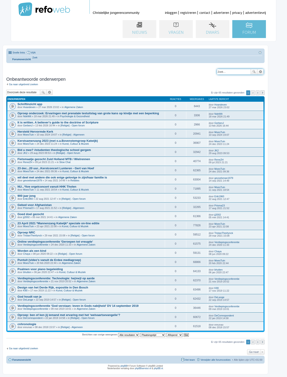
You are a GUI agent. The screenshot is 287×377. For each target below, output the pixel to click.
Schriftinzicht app (29, 104)
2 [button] (253, 92)
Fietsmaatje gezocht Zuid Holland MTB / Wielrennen (53, 159)
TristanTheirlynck (32, 235)
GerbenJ (28, 125)
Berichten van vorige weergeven (110, 334)
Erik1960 (28, 198)
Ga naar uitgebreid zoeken (23, 84)
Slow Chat (65, 162)
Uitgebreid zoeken (260, 71)
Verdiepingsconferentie (35, 244)
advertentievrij (255, 13)
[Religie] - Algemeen (73, 134)
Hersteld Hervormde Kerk (35, 131)
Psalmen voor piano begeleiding (40, 269)
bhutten (27, 272)
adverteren (221, 13)
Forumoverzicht (21, 359)
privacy (237, 13)
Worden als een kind (31, 250)
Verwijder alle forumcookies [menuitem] (215, 359)
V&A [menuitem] (33, 52)
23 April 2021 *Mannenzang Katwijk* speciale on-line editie (58, 223)
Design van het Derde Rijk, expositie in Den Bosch (52, 287)
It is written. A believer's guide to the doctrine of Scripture (57, 122)
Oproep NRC (26, 232)
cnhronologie (26, 324)
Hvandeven (29, 107)
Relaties (74, 180)
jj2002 (26, 217)
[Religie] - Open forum (73, 125)
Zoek (254, 71)
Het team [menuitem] (190, 359)
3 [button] (257, 92)
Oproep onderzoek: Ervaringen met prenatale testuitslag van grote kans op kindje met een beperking (88, 113)
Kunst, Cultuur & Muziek (75, 143)
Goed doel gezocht (30, 214)
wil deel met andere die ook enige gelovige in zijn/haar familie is (62, 177)
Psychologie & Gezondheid (75, 116)
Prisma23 (28, 208)
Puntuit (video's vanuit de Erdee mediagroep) (49, 260)
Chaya (26, 253)
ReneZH (27, 162)
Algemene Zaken (73, 107)
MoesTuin (28, 134)
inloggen (171, 13)
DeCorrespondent (33, 318)
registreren (188, 13)
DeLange (28, 299)
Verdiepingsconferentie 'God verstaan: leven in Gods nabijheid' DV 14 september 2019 (78, 305)
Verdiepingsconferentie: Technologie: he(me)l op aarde (56, 278)
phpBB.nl (158, 368)
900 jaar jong (26, 195)
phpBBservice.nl (143, 368)
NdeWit (27, 116)
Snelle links (19, 52)
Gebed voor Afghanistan (34, 205)
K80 (25, 290)
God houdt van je (29, 296)
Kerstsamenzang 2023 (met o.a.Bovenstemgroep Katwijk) (57, 140)
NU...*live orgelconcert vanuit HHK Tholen (46, 186)
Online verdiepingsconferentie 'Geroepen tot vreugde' (55, 241)
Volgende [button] (262, 92)
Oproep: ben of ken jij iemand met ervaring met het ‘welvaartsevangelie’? (68, 315)
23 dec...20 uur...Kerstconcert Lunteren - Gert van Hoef (55, 168)
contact (204, 13)
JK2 (25, 153)
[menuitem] (35, 57)
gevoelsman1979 (32, 180)
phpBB (123, 366)
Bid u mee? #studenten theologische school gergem (54, 150)
